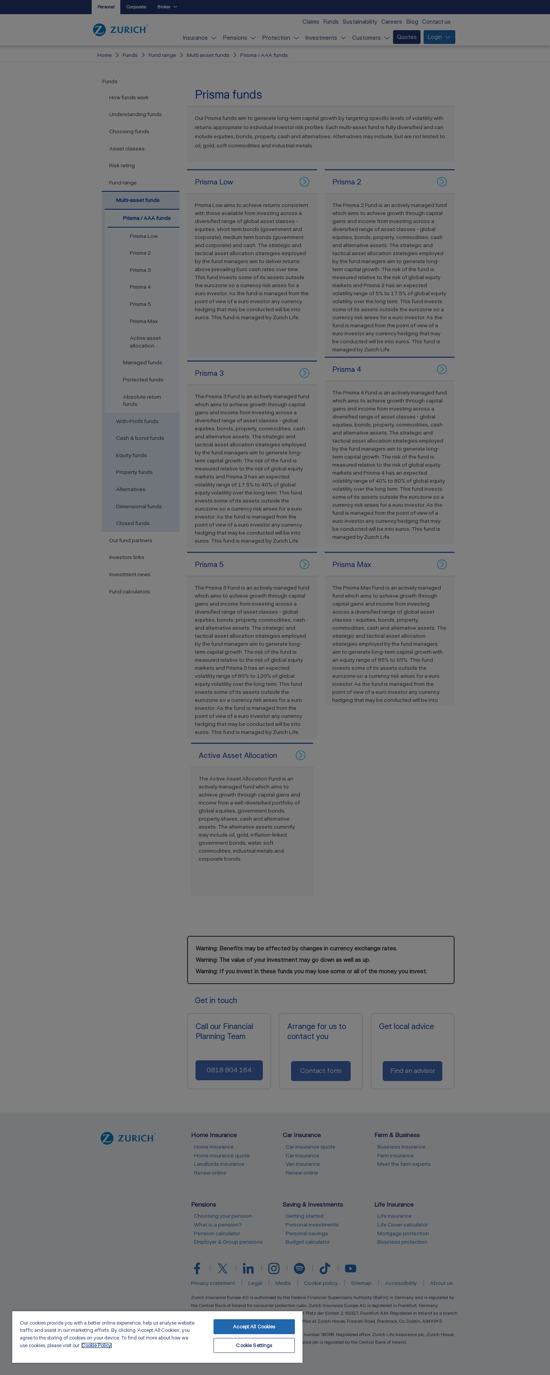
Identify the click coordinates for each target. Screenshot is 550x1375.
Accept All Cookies (254, 1327)
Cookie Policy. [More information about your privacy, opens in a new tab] (96, 1345)
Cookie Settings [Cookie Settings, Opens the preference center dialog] (254, 1345)
